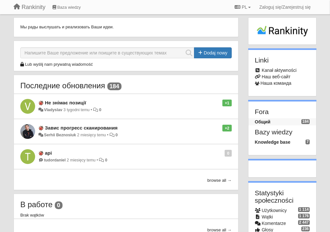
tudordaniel (54, 160)
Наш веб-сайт (276, 76)
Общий (263, 121)
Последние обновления (62, 85)
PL (243, 7)
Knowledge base (272, 142)
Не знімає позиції (65, 102)
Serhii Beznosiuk (60, 135)
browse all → (219, 180)
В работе (36, 204)
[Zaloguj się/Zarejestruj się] (285, 7)
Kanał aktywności (279, 70)
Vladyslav (53, 110)
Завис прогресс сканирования (81, 127)
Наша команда (275, 83)
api (48, 153)
